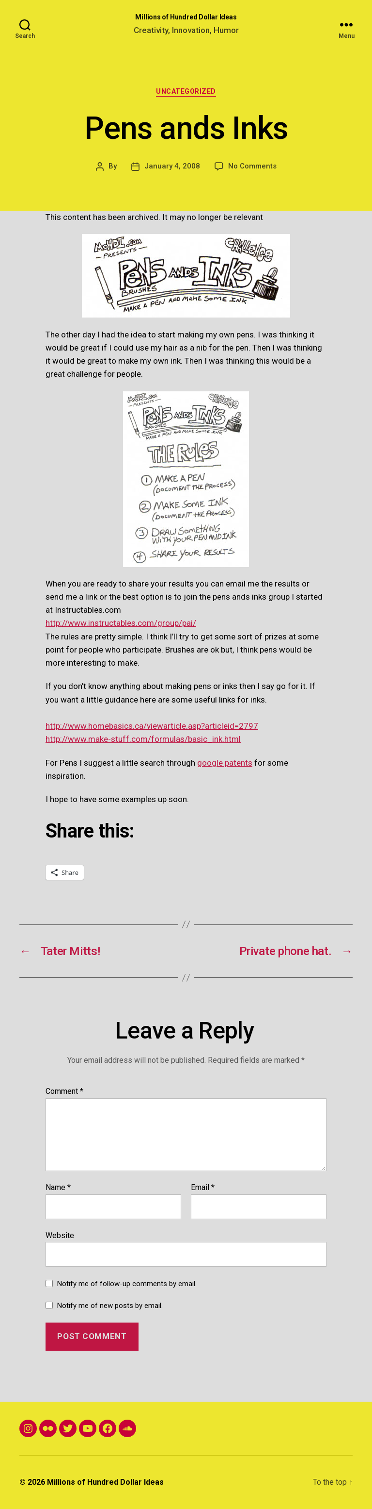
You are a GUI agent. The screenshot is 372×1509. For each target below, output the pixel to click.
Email (203, 1187)
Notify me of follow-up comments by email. (127, 1283)
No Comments (252, 166)
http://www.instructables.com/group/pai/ (121, 623)
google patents (224, 763)
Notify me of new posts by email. (110, 1305)
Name (58, 1187)
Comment (64, 1091)
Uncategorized (186, 91)
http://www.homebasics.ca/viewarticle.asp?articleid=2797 (152, 726)
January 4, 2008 (172, 166)
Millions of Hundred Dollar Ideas (185, 17)
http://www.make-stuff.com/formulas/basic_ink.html (143, 739)
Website (60, 1235)
